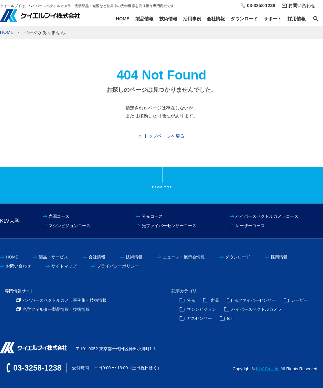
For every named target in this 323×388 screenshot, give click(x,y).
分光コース (152, 216)
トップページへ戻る (164, 136)
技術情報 (168, 18)
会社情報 (216, 18)
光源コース (58, 216)
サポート (273, 18)
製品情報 (144, 18)
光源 (214, 300)
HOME (123, 18)
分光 (191, 300)
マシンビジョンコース (69, 225)
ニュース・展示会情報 (184, 257)
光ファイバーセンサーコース (169, 225)
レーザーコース (250, 225)
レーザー (299, 300)
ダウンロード (244, 18)
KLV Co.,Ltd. (267, 368)
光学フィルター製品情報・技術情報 (56, 309)
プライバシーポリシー (118, 266)
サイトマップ (64, 266)
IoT (230, 318)
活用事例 (192, 18)
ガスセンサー (199, 318)
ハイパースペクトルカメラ (256, 309)
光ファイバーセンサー (255, 300)
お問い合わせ (301, 5)
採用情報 (296, 18)
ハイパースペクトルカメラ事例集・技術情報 (65, 300)
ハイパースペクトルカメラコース (266, 216)
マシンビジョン (201, 309)
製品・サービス (53, 257)
